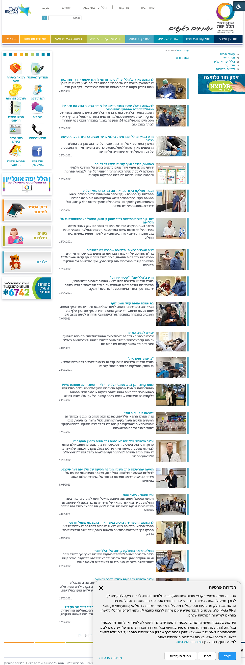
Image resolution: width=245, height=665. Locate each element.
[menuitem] (148, 7)
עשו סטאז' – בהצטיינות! (138, 495)
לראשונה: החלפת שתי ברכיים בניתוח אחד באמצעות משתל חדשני (111, 522)
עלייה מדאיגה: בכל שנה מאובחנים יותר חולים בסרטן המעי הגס (113, 441)
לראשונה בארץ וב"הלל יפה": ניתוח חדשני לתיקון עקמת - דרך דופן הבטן (107, 79)
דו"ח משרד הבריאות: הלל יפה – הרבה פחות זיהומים (120, 250)
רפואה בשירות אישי (68, 39)
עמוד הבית (227, 54)
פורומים (38, 117)
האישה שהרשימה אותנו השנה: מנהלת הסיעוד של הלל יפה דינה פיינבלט (107, 469)
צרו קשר (11, 39)
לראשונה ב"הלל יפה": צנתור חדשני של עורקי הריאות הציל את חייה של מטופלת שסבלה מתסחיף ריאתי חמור (108, 107)
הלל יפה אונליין (224, 61)
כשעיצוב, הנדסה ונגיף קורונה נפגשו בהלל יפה (124, 164)
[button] (44, 18)
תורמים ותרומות (35, 39)
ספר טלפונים (37, 138)
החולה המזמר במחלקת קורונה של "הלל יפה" (124, 551)
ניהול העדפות (180, 656)
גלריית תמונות (225, 69)
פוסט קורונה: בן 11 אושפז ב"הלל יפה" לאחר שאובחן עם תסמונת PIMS (108, 385)
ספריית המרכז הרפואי (16, 163)
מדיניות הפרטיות (189, 642)
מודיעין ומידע (228, 39)
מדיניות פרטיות (110, 657)
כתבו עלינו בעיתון (16, 139)
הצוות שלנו (38, 98)
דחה (207, 656)
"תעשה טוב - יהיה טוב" (139, 413)
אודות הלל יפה (168, 39)
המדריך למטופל (139, 39)
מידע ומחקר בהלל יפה (106, 39)
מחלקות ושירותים (198, 39)
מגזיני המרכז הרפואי (16, 118)
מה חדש (229, 58)
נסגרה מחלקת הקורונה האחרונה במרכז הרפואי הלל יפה (117, 191)
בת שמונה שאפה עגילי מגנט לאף (132, 303)
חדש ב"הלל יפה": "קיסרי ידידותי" (132, 277)
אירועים (229, 65)
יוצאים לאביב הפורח (141, 333)
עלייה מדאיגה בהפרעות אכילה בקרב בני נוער (124, 579)
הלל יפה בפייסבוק (38, 163)
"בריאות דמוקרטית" (141, 358)
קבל (227, 656)
